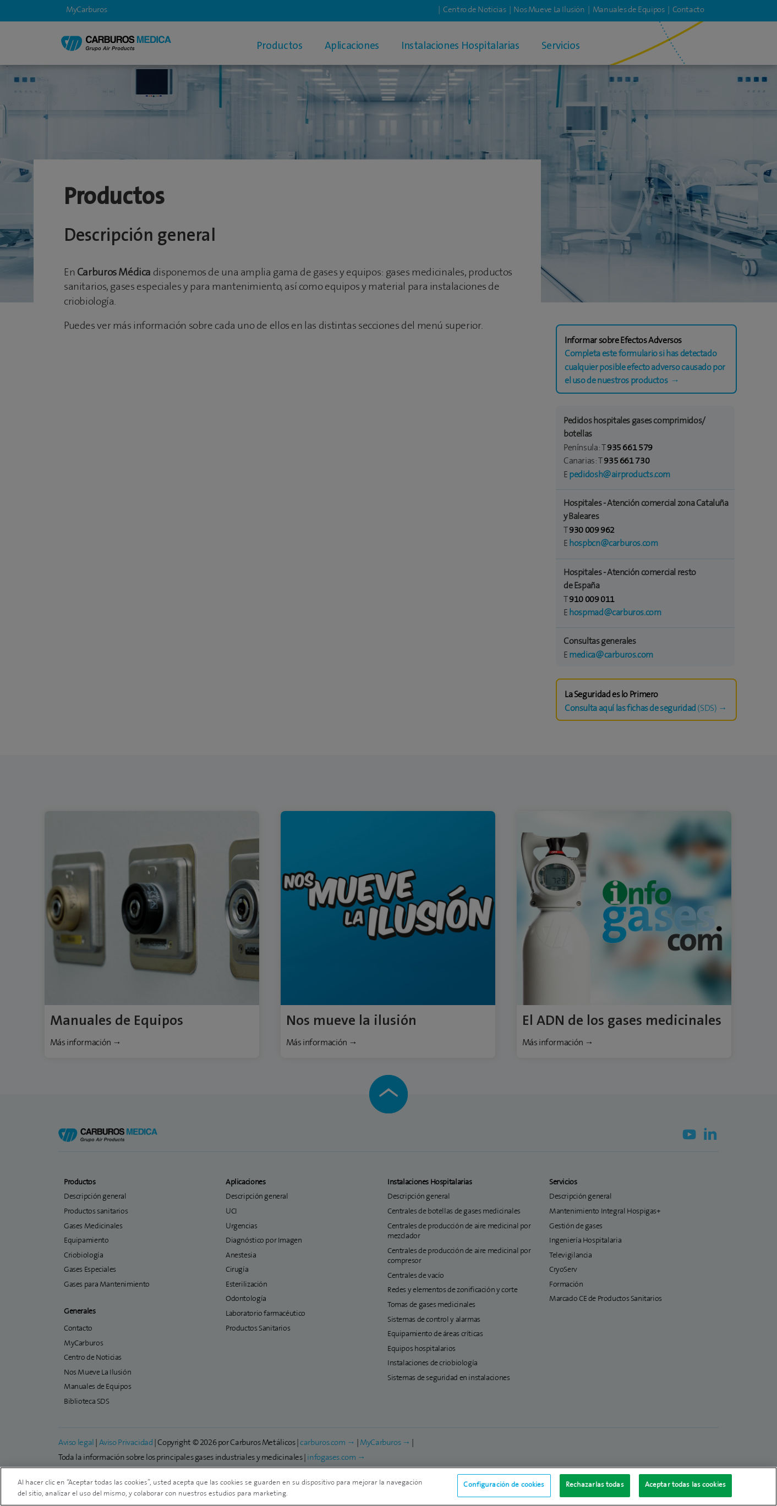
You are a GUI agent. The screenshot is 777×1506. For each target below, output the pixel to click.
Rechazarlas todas (595, 1489)
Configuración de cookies (503, 1489)
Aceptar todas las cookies (685, 1489)
